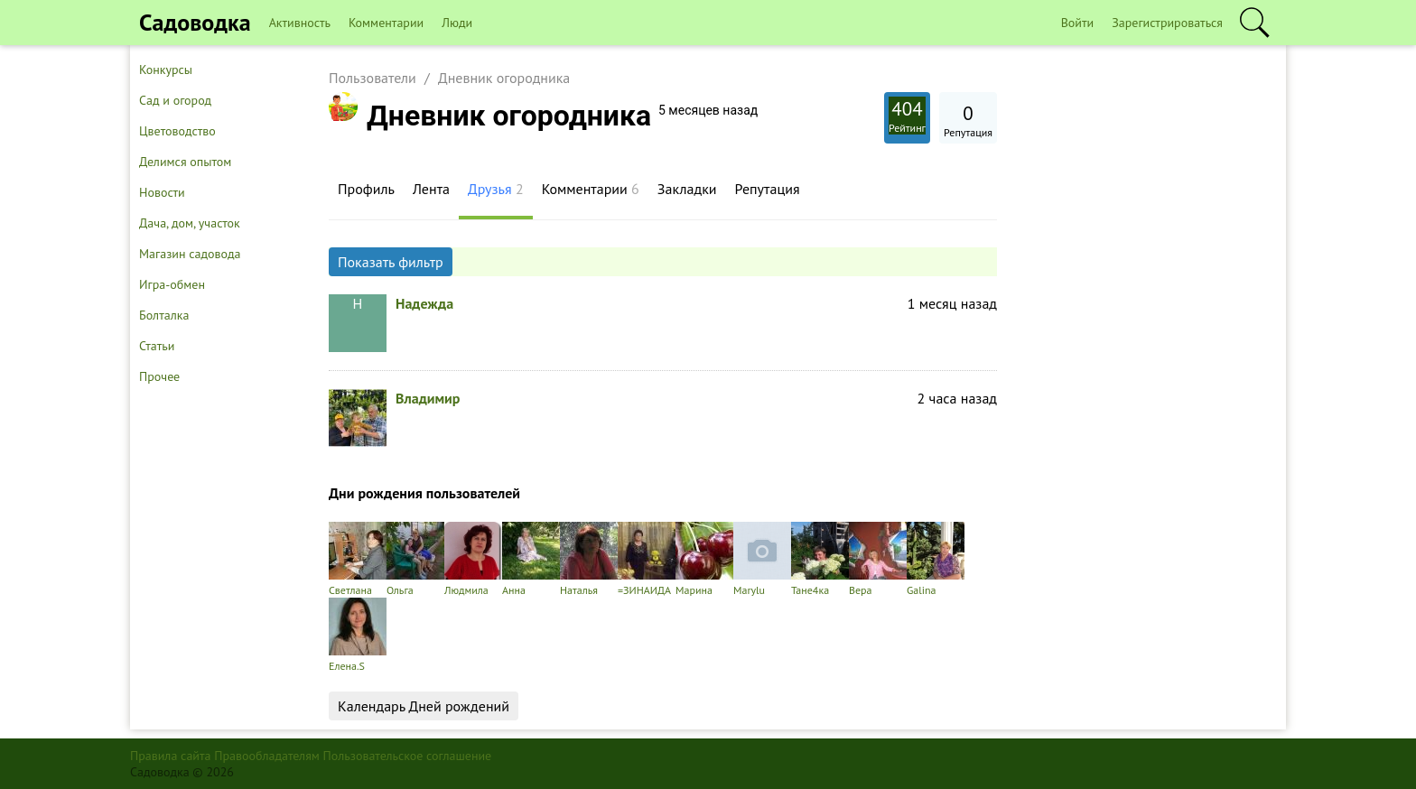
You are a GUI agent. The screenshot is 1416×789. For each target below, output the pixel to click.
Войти (1078, 22)
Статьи (156, 346)
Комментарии (386, 22)
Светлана (358, 559)
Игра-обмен (172, 284)
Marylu (762, 559)
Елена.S (358, 635)
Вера (878, 559)
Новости (162, 192)
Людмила (473, 559)
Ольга (415, 559)
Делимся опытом (185, 161)
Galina (935, 559)
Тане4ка (820, 559)
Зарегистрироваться (1167, 22)
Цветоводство (177, 131)
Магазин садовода (190, 254)
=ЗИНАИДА (646, 559)
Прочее (159, 376)
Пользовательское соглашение (407, 755)
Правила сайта (170, 755)
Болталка (164, 315)
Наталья (589, 559)
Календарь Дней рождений (423, 706)
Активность (300, 22)
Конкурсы (165, 69)
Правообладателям (267, 755)
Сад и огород (175, 100)
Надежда (424, 303)
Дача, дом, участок (189, 223)
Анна (531, 559)
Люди (457, 22)
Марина (704, 559)
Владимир (428, 398)
